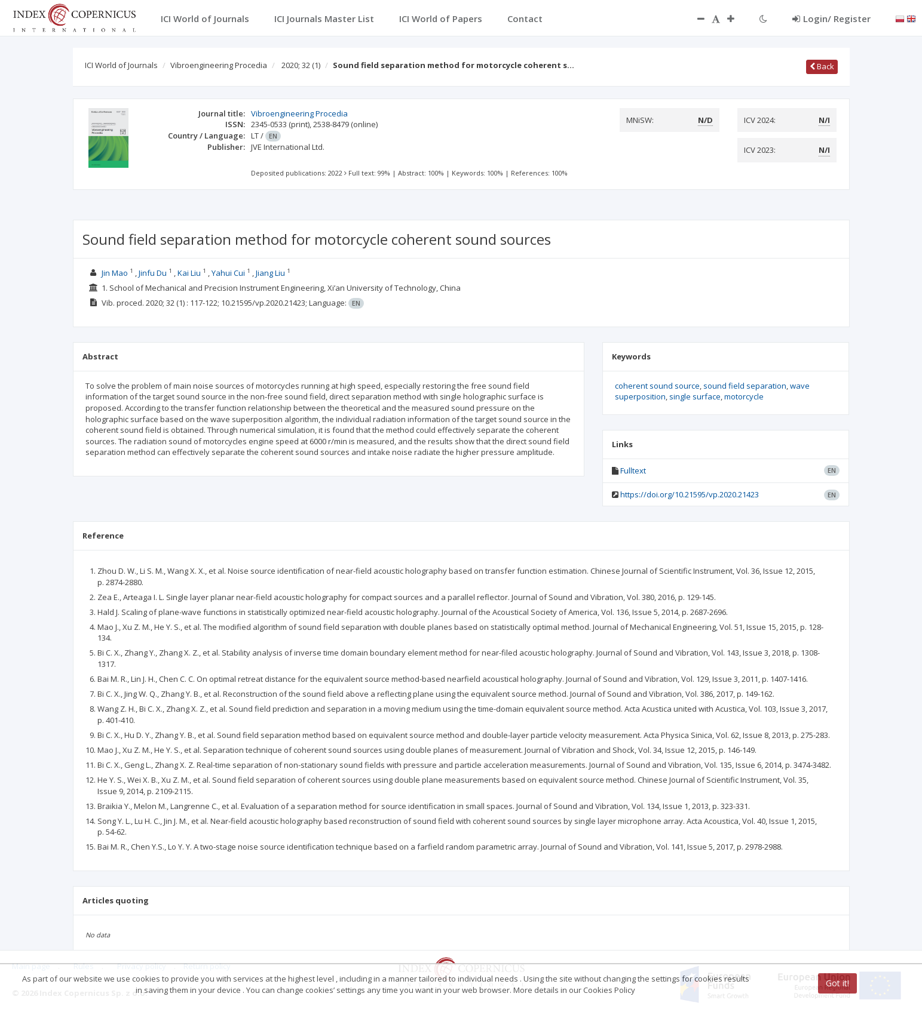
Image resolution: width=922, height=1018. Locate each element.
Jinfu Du (153, 272)
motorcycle (744, 396)
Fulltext (633, 470)
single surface (695, 396)
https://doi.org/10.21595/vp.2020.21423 (689, 494)
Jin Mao (115, 272)
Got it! (837, 983)
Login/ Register (831, 18)
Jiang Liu (270, 272)
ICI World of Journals (121, 65)
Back (822, 66)
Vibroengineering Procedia (218, 65)
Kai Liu (189, 272)
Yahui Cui (228, 272)
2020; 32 (300, 65)
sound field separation (744, 385)
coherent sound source (657, 385)
